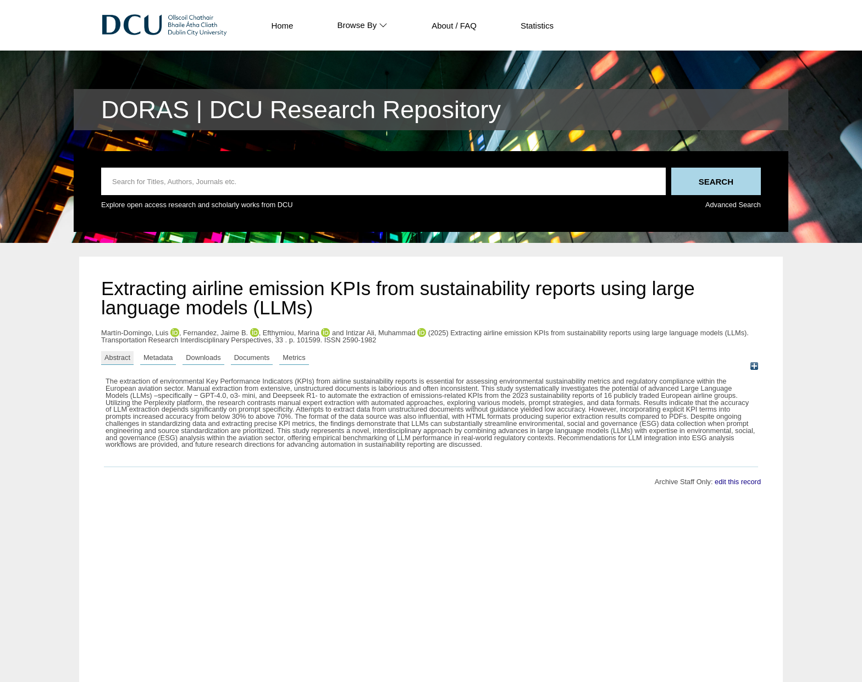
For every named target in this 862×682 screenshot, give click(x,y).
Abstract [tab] (117, 357)
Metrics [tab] (294, 357)
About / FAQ (454, 25)
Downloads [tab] (203, 357)
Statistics (537, 25)
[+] (754, 366)
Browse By (362, 25)
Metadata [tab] (158, 357)
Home (282, 25)
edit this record (738, 482)
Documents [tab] (252, 357)
